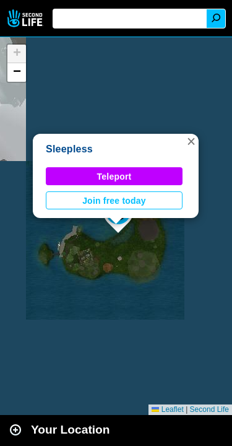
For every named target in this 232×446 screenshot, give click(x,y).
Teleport (114, 176)
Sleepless (69, 149)
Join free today (114, 201)
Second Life (26, 18)
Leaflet (167, 409)
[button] (191, 141)
